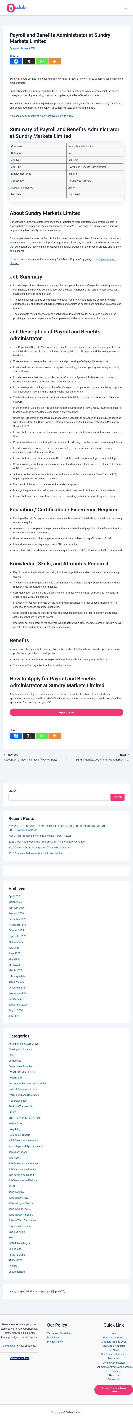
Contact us (9, 1345)
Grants (12, 1112)
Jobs (114, 1333)
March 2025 (15, 971)
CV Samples (15, 1078)
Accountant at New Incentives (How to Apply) (48, 115)
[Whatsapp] (42, 61)
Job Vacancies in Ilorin (21, 1175)
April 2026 (14, 896)
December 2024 (17, 988)
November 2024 (17, 993)
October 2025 (16, 931)
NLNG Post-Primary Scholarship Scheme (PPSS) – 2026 (39, 836)
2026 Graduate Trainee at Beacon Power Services (36, 854)
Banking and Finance (20, 1050)
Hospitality (14, 1129)
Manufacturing (16, 1232)
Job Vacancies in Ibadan (22, 1169)
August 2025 (15, 942)
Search (12, 791)
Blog (11, 1055)
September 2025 (17, 936)
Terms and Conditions (59, 1333)
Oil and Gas (14, 1249)
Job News (113, 1349)
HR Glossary (114, 1370)
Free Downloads (17, 1101)
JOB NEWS (14, 1158)
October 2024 (16, 999)
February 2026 (16, 908)
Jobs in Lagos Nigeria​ (20, 1204)
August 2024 (15, 1011)
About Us (114, 1374)
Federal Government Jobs (22, 1090)
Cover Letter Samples (20, 1067)
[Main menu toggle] (126, 7)
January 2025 (16, 982)
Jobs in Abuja (16, 1192)
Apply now (66, 712)
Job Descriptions (18, 1152)
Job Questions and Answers (24, 1164)
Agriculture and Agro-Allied (23, 1044)
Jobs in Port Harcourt (20, 1215)
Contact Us (114, 1379)
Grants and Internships (113, 1353)
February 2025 (16, 976)
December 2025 (17, 919)
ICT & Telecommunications (23, 1141)
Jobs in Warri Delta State (22, 1221)
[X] (29, 61)
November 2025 (17, 925)
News (11, 1238)
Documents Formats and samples (27, 1084)
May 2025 (14, 959)
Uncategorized (16, 1272)
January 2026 (16, 914)
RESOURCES (15, 1260)
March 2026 (15, 902)
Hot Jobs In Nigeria (19, 1135)
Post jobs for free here (114, 1389)
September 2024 (17, 1005)
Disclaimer (53, 1337)
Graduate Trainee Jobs (21, 1107)
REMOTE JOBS (16, 1255)
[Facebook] (16, 61)
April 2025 (14, 965)
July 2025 (13, 948)
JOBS (11, 1186)
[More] (54, 61)
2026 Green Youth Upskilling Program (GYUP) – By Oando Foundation (47, 842)
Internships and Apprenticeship (25, 1147)
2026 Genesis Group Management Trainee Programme (38, 848)
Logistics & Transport (20, 1226)
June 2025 (14, 954)
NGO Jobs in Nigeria (19, 1243)
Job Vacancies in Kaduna (22, 1181)
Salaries (12, 1266)
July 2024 (13, 1016)
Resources (114, 1358)
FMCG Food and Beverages (23, 1095)
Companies (14, 1061)
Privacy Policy (55, 1341)
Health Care (15, 1124)
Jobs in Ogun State (19, 1209)
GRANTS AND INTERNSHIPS (24, 1118)
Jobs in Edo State (18, 1198)
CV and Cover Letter (114, 1362)
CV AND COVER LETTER (22, 1072)
